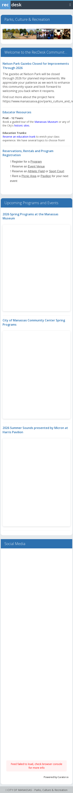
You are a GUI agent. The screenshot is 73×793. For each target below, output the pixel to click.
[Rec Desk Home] (20, 4)
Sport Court (56, 171)
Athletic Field (36, 171)
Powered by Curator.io (56, 777)
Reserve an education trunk (19, 136)
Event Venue (36, 166)
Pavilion (46, 176)
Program (36, 161)
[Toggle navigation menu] (70, 4)
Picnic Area (28, 176)
